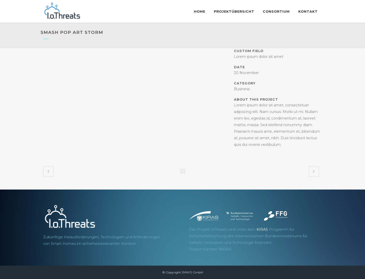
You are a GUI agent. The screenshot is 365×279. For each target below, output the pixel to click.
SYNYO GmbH (192, 272)
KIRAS (262, 229)
